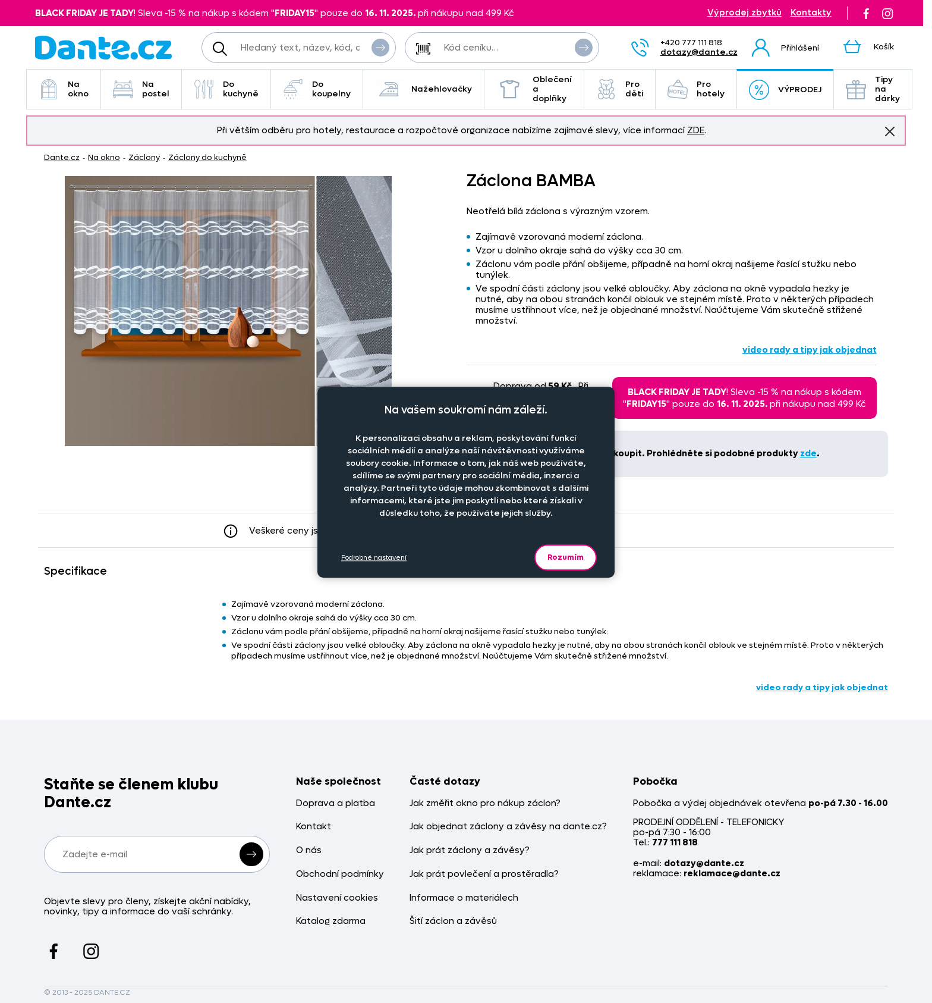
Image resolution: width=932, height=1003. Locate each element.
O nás (309, 850)
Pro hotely (696, 89)
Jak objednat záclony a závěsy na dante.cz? (508, 827)
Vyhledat (380, 47)
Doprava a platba (335, 803)
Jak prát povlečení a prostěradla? (484, 874)
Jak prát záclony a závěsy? (470, 850)
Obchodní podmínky (340, 874)
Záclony (144, 157)
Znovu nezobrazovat (889, 131)
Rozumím (565, 557)
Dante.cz (62, 157)
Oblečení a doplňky (534, 89)
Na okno (64, 89)
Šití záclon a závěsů (453, 921)
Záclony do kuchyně (207, 157)
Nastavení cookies (337, 898)
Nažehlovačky (423, 89)
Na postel (141, 89)
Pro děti (619, 89)
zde (808, 453)
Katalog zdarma (331, 921)
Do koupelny (317, 89)
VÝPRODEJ (785, 90)
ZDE (695, 130)
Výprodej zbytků (744, 13)
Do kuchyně (226, 89)
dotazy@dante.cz (699, 52)
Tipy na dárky (873, 89)
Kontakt (313, 827)
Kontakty (811, 13)
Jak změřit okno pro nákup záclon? (485, 803)
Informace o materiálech (464, 898)
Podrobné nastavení (374, 557)
